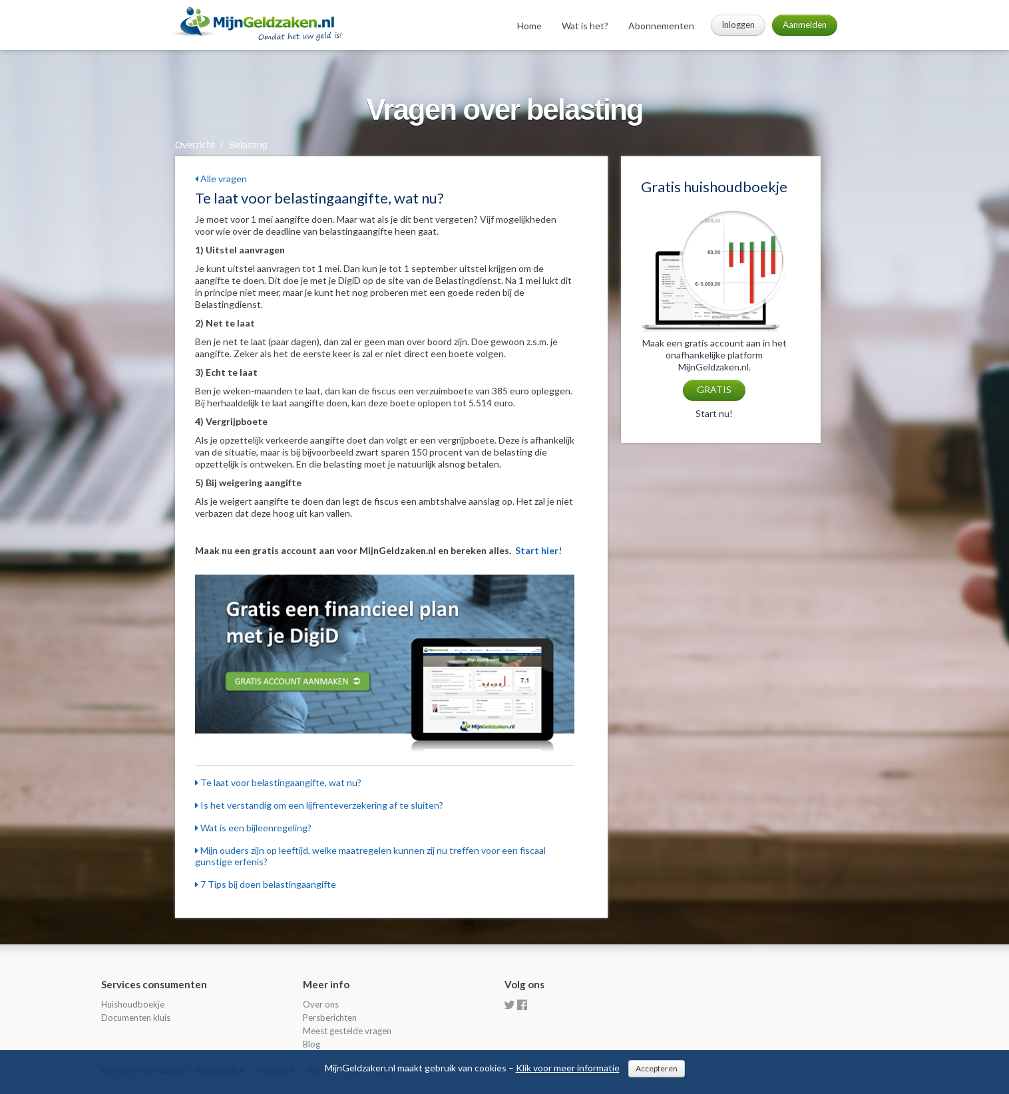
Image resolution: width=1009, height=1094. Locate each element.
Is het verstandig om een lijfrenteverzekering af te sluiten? (319, 805)
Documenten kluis (135, 1017)
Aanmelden (805, 24)
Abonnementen (661, 25)
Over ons (321, 1004)
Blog (311, 1044)
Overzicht (194, 145)
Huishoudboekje (132, 1004)
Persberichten (330, 1017)
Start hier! (538, 550)
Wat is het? (585, 25)
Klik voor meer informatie (568, 1067)
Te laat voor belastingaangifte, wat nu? (278, 782)
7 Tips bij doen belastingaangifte (265, 884)
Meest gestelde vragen (347, 1031)
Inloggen (738, 24)
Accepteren (657, 1068)
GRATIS (714, 389)
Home (529, 25)
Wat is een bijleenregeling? (253, 827)
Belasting (248, 145)
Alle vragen (221, 178)
